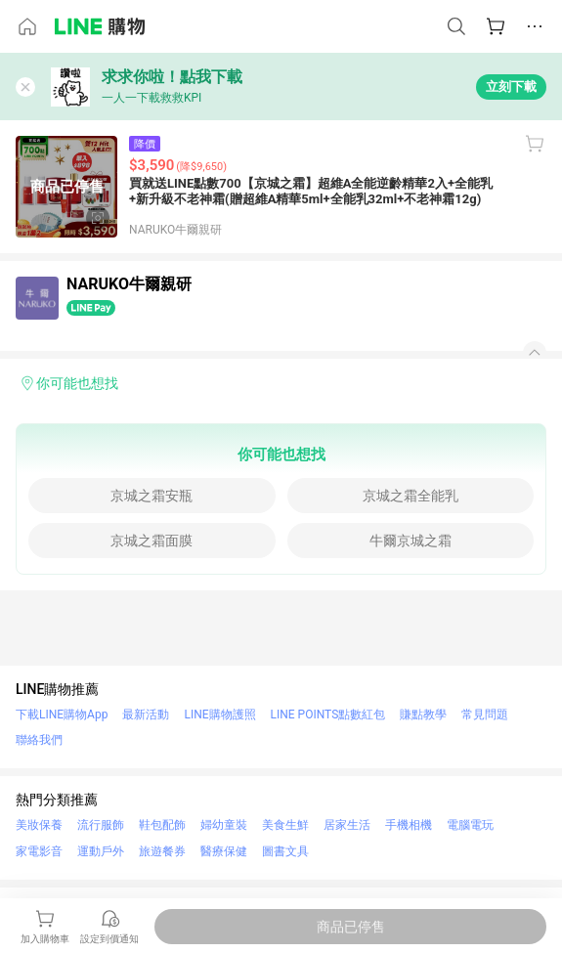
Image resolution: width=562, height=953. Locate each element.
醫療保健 (223, 851)
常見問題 (484, 714)
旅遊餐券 (162, 851)
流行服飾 (100, 825)
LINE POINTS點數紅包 (328, 714)
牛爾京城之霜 (410, 540)
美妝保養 (39, 825)
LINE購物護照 (219, 714)
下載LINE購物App (62, 714)
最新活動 (145, 714)
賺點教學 (423, 714)
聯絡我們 (39, 740)
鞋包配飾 (162, 825)
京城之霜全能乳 (410, 495)
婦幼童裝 (223, 825)
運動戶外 (100, 851)
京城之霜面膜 (151, 540)
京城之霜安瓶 (151, 495)
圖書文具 (285, 851)
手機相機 (408, 825)
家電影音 (39, 851)
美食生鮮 (285, 825)
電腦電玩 (470, 825)
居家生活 (347, 825)
